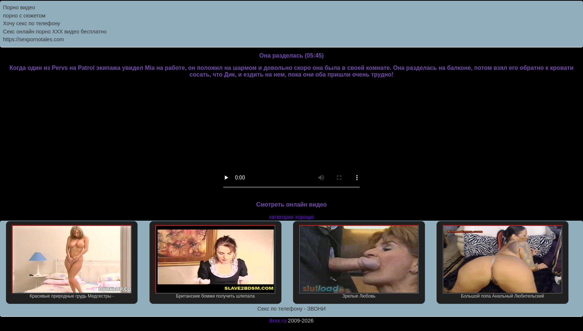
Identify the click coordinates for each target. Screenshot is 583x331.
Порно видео (19, 7)
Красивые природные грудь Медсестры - (72, 262)
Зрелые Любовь (359, 262)
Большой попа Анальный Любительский (503, 262)
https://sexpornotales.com (33, 39)
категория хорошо (291, 217)
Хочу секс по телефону (31, 23)
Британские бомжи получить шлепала (215, 262)
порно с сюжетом (24, 16)
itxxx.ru (278, 321)
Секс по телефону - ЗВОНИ (291, 309)
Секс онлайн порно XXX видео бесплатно (55, 32)
